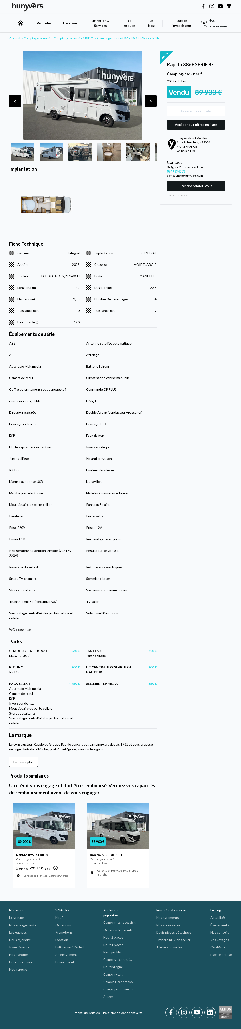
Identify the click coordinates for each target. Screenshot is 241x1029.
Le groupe (129, 23)
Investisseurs (19, 947)
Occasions (63, 925)
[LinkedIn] (210, 1012)
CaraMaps (217, 947)
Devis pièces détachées (173, 932)
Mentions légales (87, 1013)
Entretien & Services (100, 23)
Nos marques (18, 955)
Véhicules (44, 23)
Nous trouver (19, 969)
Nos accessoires (168, 925)
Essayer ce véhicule (196, 111)
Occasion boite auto (118, 930)
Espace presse (221, 955)
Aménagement (66, 955)
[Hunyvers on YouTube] (220, 6)
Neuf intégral (113, 967)
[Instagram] (184, 1012)
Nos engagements (22, 925)
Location (70, 23)
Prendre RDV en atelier (173, 940)
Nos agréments (167, 917)
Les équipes (18, 932)
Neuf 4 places (113, 945)
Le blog (215, 910)
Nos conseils (219, 932)
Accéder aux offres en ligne (196, 124)
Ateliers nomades (169, 947)
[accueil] (20, 23)
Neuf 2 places (113, 937)
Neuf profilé (112, 952)
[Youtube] (197, 1012)
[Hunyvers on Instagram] (212, 6)
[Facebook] (171, 1012)
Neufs (59, 917)
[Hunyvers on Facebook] (203, 6)
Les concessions (21, 962)
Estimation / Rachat (69, 947)
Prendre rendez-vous (195, 186)
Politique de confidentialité (123, 1013)
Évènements (219, 925)
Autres (108, 996)
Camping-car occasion (119, 922)
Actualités (218, 917)
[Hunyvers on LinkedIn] (229, 6)
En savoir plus (23, 762)
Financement (64, 962)
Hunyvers (16, 910)
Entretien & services (171, 910)
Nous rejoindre (20, 940)
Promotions (63, 932)
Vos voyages (219, 940)
